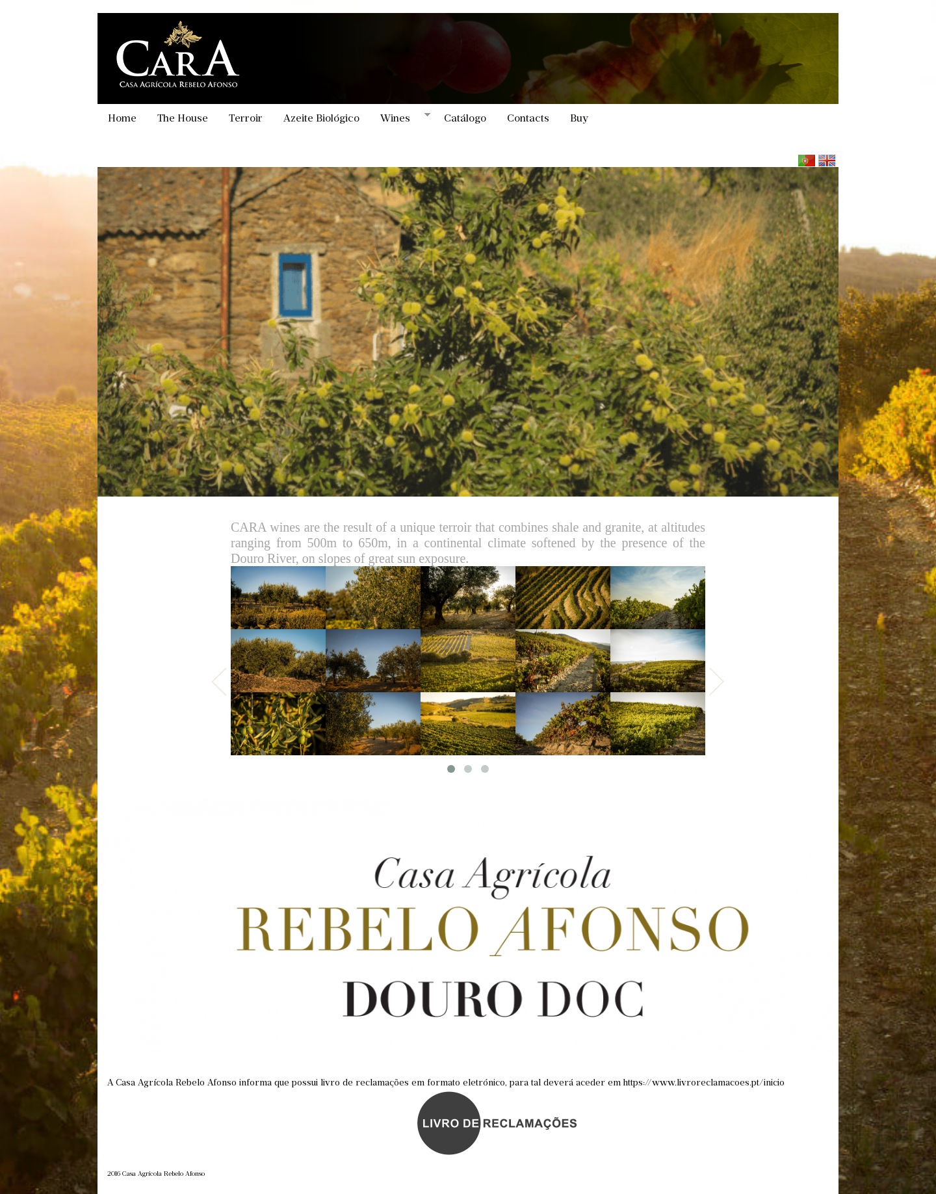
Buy (579, 118)
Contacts (528, 118)
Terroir (246, 118)
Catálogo (465, 118)
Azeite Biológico (321, 118)
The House (182, 118)
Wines (400, 117)
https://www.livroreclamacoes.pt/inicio (704, 1082)
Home (122, 118)
